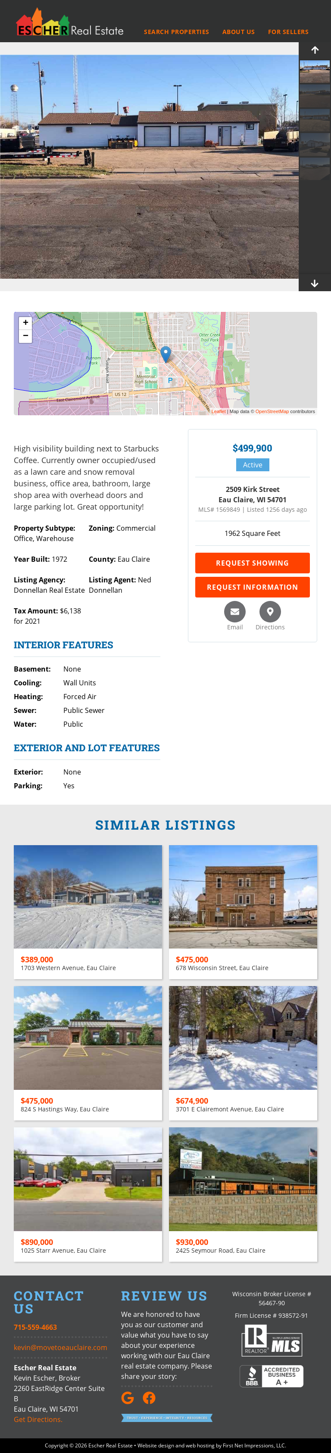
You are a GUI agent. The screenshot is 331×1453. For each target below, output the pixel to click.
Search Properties (176, 32)
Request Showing (252, 563)
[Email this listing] (235, 611)
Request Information (252, 587)
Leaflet (219, 411)
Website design (155, 1445)
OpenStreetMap (272, 411)
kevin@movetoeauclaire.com (60, 1347)
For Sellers (288, 32)
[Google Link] (131, 1401)
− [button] (25, 336)
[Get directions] (270, 611)
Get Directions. (38, 1419)
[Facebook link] (152, 1401)
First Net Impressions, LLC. (254, 1445)
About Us (238, 32)
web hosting (200, 1445)
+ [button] (25, 323)
